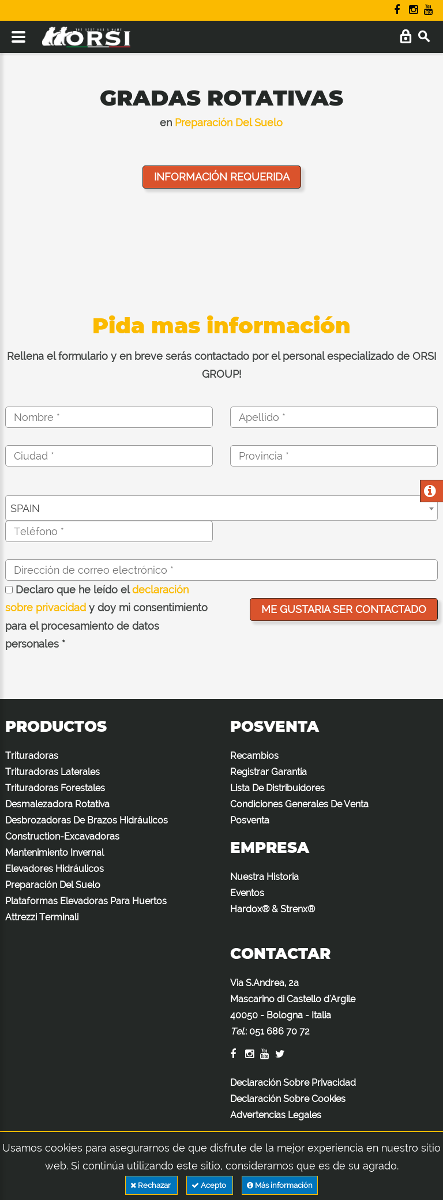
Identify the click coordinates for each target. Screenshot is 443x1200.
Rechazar (151, 1185)
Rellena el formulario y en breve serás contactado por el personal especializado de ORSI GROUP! (221, 365)
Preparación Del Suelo (229, 122)
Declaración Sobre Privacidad (293, 1082)
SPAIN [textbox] (25, 508)
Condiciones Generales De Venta (299, 804)
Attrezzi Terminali (41, 917)
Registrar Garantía (268, 771)
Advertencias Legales (275, 1114)
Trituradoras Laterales (52, 771)
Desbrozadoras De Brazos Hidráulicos (86, 820)
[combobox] (221, 508)
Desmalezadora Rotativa (57, 804)
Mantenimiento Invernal (54, 852)
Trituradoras (31, 755)
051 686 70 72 (279, 1031)
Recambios (254, 755)
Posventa (249, 820)
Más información (280, 1185)
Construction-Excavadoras (62, 836)
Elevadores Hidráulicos (54, 868)
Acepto (210, 1185)
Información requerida (222, 177)
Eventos (247, 892)
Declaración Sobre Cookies (288, 1098)
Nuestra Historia (264, 876)
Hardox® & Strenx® (272, 909)
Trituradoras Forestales (55, 788)
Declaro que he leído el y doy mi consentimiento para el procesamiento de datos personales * (106, 617)
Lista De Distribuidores (277, 788)
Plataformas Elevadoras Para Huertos (86, 901)
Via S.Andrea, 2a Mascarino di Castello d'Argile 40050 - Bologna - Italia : (292, 1007)
